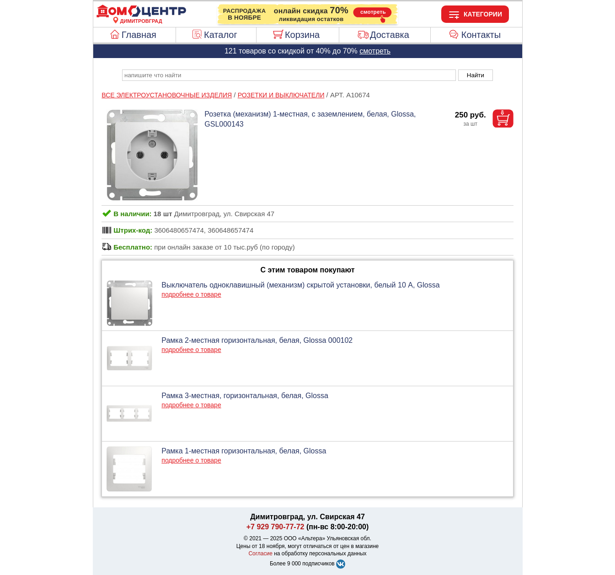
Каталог (220, 35)
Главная (139, 35)
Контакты (481, 35)
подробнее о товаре (191, 294)
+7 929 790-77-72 (275, 527)
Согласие (260, 553)
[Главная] (141, 15)
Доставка (389, 35)
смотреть (374, 51)
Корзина (302, 35)
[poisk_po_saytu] (289, 75)
